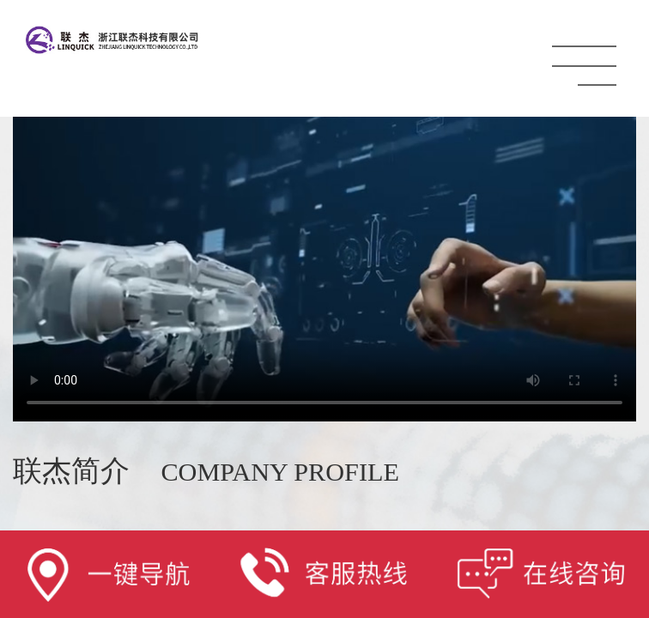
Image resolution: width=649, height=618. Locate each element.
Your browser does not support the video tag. (324, 243)
